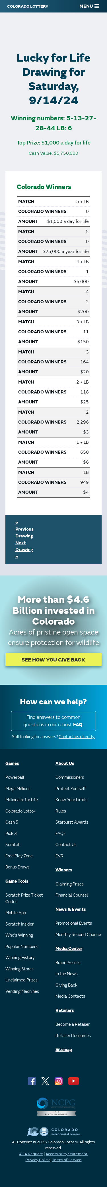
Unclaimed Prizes (21, 980)
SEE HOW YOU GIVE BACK (53, 660)
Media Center (68, 948)
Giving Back (66, 985)
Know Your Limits (71, 800)
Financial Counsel (71, 895)
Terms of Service (66, 1159)
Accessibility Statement (67, 1154)
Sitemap (63, 1049)
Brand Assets (67, 963)
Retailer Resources (73, 1036)
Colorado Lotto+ (20, 811)
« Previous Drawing (24, 529)
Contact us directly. (77, 737)
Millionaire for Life (21, 800)
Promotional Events (73, 923)
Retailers (64, 1010)
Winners (63, 870)
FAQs (60, 833)
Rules (60, 811)
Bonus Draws (17, 867)
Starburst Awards (71, 822)
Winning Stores (19, 969)
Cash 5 (11, 822)
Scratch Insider (19, 924)
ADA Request (31, 1154)
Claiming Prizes (69, 884)
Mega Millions (17, 789)
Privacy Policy (37, 1159)
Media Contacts (70, 996)
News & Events (70, 909)
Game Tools (16, 881)
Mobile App (15, 913)
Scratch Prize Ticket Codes (24, 899)
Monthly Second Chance (78, 934)
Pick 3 (11, 833)
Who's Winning (19, 935)
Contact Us (66, 844)
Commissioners (69, 777)
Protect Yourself (70, 789)
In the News (66, 974)
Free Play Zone (19, 856)
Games (12, 763)
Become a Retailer (72, 1024)
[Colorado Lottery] (27, 6)
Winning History (20, 957)
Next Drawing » (24, 549)
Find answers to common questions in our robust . (53, 721)
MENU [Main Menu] (89, 6)
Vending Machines (22, 991)
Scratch (12, 844)
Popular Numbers (21, 946)
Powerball (14, 777)
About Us (64, 763)
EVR (59, 856)
